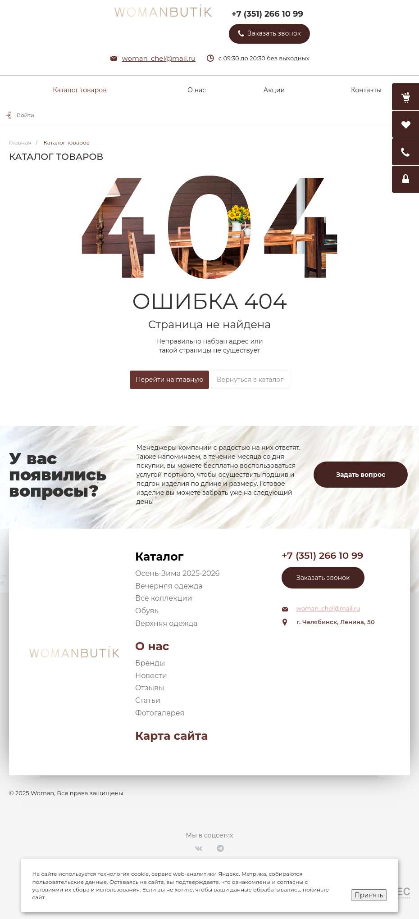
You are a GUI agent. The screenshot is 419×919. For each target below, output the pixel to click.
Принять (369, 895)
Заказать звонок (323, 578)
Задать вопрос (360, 475)
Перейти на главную (169, 380)
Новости (151, 675)
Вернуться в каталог (250, 380)
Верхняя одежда (166, 623)
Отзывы (149, 688)
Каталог (159, 556)
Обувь (147, 611)
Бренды (150, 663)
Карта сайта (171, 735)
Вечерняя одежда (169, 586)
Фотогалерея (159, 713)
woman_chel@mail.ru (159, 58)
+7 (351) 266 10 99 (267, 14)
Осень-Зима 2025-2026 (177, 573)
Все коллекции (163, 598)
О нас (152, 646)
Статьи (147, 700)
